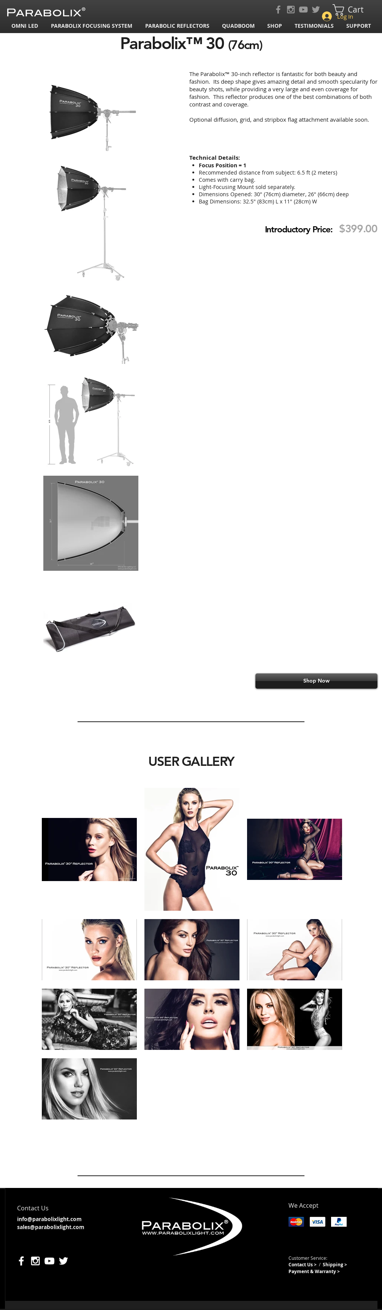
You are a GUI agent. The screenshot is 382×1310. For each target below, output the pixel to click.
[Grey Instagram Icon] (290, 9)
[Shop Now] (316, 681)
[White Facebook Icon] (21, 1261)
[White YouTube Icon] (49, 1261)
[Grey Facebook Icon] (278, 9)
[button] (92, 26)
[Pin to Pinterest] (212, 1184)
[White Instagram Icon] (35, 1261)
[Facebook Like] (126, 1184)
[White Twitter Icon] (63, 1261)
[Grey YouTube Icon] (303, 9)
